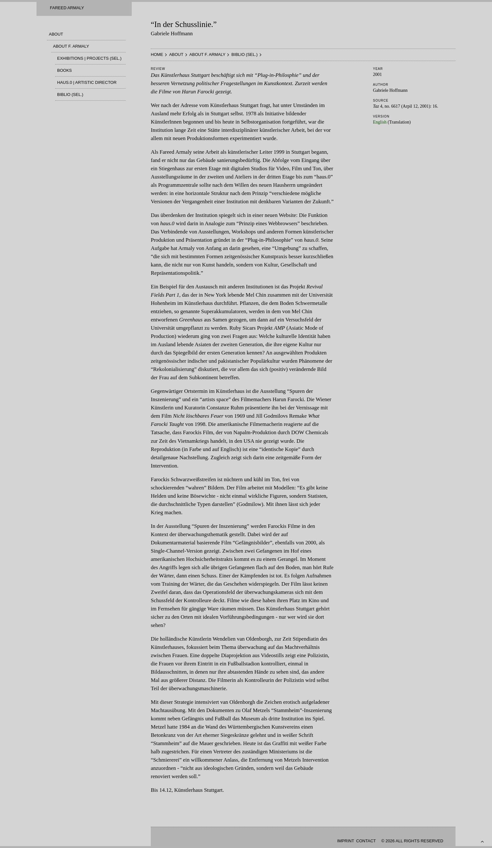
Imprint (345, 840)
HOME (157, 54)
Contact (366, 840)
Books (64, 70)
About (56, 34)
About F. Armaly (71, 46)
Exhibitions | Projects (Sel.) (89, 58)
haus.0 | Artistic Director (86, 82)
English (380, 122)
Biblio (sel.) (70, 94)
